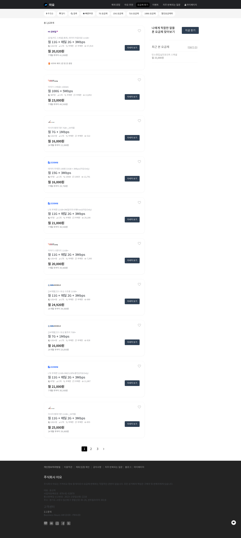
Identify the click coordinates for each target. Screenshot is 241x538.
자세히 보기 (132, 47)
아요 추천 (128, 4)
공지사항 (97, 467)
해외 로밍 (115, 4)
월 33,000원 (158, 57)
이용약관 (68, 467)
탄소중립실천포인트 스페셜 (164, 54)
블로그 (128, 467)
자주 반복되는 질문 (171, 4)
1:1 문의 (47, 511)
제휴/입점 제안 (83, 467)
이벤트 (155, 4)
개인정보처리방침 (52, 467)
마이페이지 (191, 4)
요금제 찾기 (142, 4)
